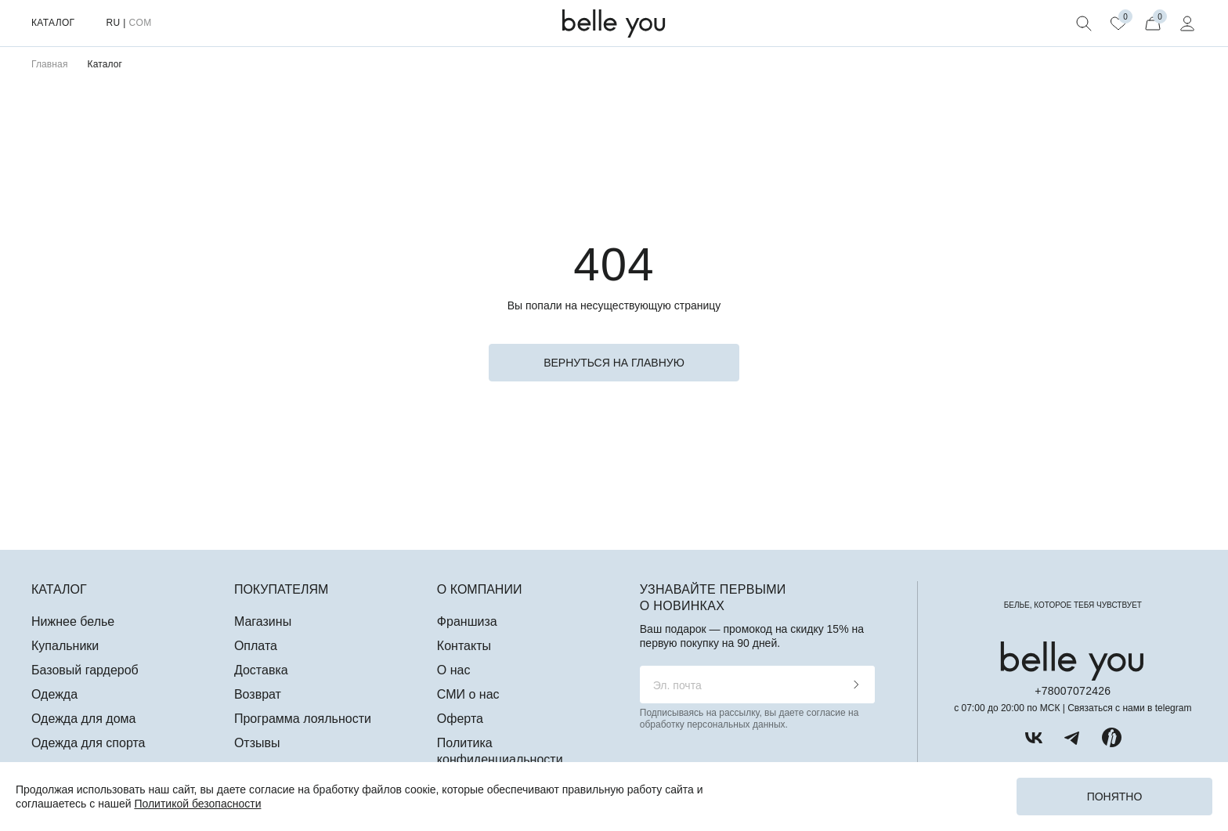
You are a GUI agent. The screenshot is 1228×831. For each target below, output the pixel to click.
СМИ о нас (468, 694)
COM (139, 22)
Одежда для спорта (88, 743)
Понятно (1115, 796)
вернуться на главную (614, 362)
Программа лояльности (302, 718)
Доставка (261, 670)
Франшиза (467, 621)
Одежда (54, 694)
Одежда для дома (83, 718)
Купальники (65, 645)
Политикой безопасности (197, 803)
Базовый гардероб (85, 670)
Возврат (257, 694)
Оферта (460, 718)
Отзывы (257, 743)
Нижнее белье (72, 621)
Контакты (464, 645)
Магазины (262, 621)
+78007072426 (1073, 691)
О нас (454, 670)
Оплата (255, 645)
